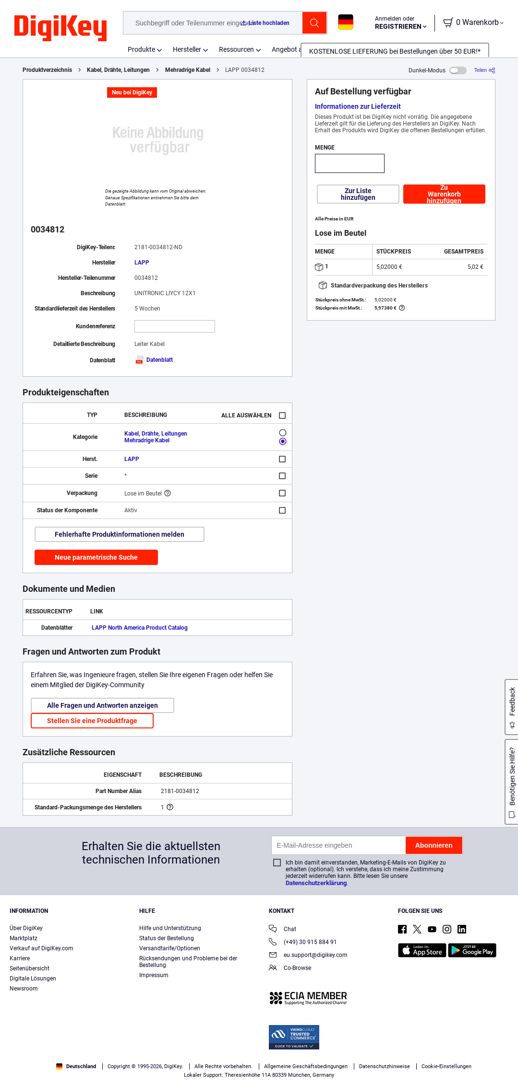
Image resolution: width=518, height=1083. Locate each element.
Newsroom (24, 988)
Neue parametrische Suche (96, 557)
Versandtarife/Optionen (169, 948)
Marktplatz (23, 938)
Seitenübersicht (29, 968)
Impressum (154, 975)
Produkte (141, 49)
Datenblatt (153, 360)
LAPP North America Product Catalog (140, 627)
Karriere (20, 958)
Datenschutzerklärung (316, 883)
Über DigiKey (26, 928)
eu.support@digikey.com (308, 955)
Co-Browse (290, 968)
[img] (60, 28)
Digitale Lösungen (33, 978)
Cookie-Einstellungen (446, 1066)
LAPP (141, 262)
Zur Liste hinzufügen (358, 194)
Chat (282, 929)
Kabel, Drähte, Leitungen (118, 70)
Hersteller (187, 49)
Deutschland (76, 1066)
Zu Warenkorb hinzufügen (444, 194)
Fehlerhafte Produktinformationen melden (119, 534)
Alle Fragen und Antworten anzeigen (102, 705)
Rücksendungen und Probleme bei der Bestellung (188, 961)
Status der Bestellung (166, 938)
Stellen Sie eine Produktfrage (92, 721)
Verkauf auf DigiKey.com (41, 948)
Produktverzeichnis (47, 70)
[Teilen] (484, 70)
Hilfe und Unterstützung (170, 928)
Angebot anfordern (300, 49)
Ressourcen (236, 49)
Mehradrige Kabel (187, 70)
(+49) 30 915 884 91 (303, 942)
